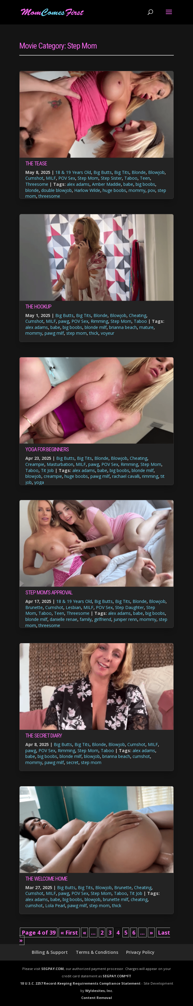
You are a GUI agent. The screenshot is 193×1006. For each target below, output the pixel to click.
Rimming (99, 321)
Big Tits (121, 172)
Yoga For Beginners (47, 449)
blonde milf (96, 327)
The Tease (36, 163)
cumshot (141, 756)
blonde (32, 190)
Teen (145, 178)
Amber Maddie (106, 184)
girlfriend (102, 619)
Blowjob (156, 172)
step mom (76, 333)
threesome (49, 196)
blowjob (33, 476)
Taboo (130, 178)
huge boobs (114, 190)
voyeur (107, 333)
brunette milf (115, 899)
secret (72, 762)
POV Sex (66, 178)
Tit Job (47, 470)
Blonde (139, 172)
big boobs (145, 184)
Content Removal (96, 997)
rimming (150, 476)
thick (93, 333)
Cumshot (34, 178)
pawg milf (54, 333)
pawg (63, 321)
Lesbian (73, 607)
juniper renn (125, 619)
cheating (139, 899)
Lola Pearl (55, 905)
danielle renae (63, 619)
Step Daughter (129, 607)
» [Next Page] (151, 932)
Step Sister (111, 178)
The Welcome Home (46, 878)
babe (128, 184)
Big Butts (102, 172)
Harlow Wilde (87, 190)
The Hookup (38, 306)
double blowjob (56, 190)
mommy (137, 190)
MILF (51, 178)
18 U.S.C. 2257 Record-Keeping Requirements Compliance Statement (80, 983)
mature (146, 327)
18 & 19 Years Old (73, 172)
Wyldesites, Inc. (99, 990)
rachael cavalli (126, 476)
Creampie (34, 464)
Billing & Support (50, 952)
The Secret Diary (43, 735)
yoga (39, 482)
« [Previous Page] (84, 932)
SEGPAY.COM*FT (117, 976)
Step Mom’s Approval (48, 592)
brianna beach (123, 327)
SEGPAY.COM (52, 968)
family (86, 619)
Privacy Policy (140, 952)
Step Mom (88, 178)
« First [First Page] (69, 932)
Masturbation (60, 464)
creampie (53, 476)
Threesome (36, 184)
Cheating (137, 315)
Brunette (34, 607)
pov (151, 190)
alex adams (78, 184)
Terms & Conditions (97, 952)
